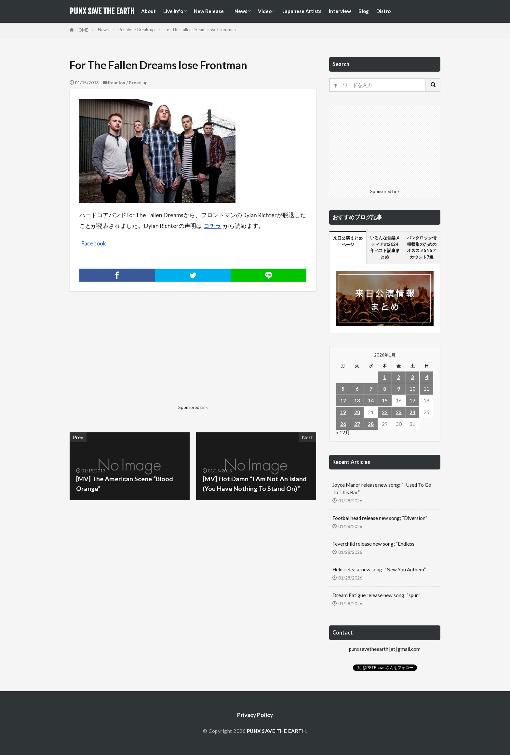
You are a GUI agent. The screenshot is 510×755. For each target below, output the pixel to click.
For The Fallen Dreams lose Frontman (200, 29)
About (148, 11)
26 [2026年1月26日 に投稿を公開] (343, 424)
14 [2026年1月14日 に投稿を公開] (371, 400)
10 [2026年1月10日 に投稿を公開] (412, 389)
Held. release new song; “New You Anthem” (379, 569)
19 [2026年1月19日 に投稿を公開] (343, 412)
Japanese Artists (301, 11)
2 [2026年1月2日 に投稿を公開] (398, 377)
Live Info (173, 11)
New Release (209, 11)
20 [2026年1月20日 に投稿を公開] (357, 412)
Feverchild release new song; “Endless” (374, 544)
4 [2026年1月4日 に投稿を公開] (426, 377)
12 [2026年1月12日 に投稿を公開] (343, 400)
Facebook (93, 243)
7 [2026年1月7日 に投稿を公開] (370, 389)
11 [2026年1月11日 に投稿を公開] (426, 389)
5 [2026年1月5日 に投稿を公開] (343, 389)
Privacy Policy (255, 714)
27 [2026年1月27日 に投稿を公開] (357, 424)
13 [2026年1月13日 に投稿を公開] (357, 400)
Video (265, 11)
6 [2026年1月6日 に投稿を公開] (357, 389)
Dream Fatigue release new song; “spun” (376, 595)
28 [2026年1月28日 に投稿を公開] (371, 424)
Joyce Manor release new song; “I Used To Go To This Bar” (381, 488)
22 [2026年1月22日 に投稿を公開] (385, 412)
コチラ (212, 225)
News (241, 11)
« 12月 (343, 432)
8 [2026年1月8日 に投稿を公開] (384, 389)
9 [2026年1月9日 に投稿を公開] (398, 389)
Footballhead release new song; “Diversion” (379, 518)
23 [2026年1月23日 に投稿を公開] (399, 412)
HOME (81, 30)
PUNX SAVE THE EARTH (102, 11)
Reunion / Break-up (136, 29)
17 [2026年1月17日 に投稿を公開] (412, 400)
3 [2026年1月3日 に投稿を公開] (412, 377)
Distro (383, 11)
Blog (363, 11)
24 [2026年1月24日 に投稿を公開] (412, 412)
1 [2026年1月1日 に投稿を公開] (384, 377)
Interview (340, 11)
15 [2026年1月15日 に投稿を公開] (385, 400)
